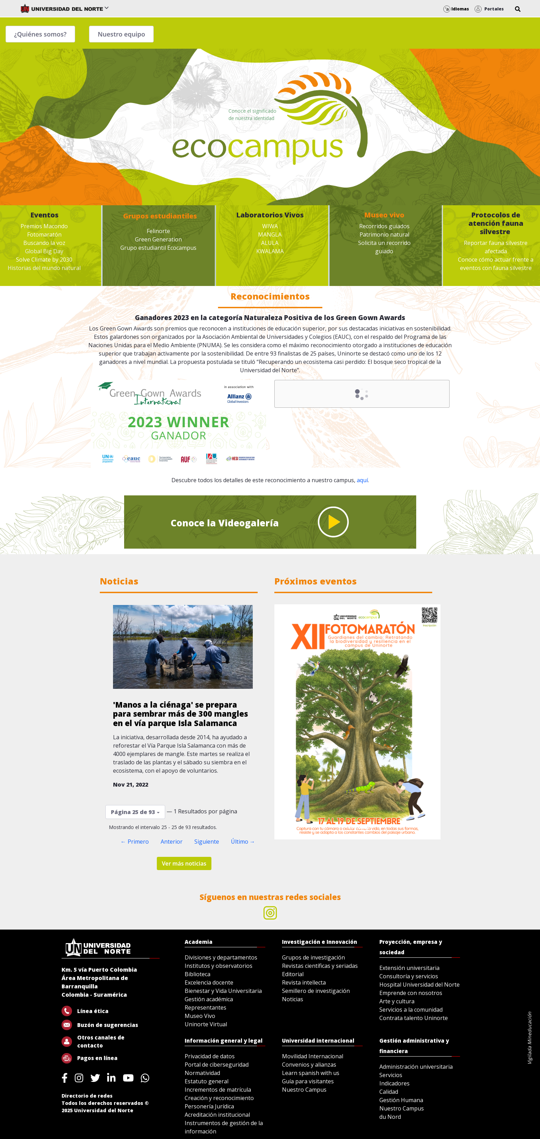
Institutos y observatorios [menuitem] (218, 966)
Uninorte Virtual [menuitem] (206, 1024)
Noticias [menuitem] (292, 999)
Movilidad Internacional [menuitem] (312, 1056)
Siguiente (206, 841)
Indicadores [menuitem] (394, 1083)
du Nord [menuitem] (390, 1117)
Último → (243, 841)
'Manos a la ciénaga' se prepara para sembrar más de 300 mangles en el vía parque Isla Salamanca (180, 713)
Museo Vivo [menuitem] (200, 1016)
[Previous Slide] (286, 721)
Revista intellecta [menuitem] (304, 982)
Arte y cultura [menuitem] (396, 1001)
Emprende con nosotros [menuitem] (410, 993)
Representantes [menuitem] (205, 1007)
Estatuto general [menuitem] (206, 1081)
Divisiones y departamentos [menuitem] (221, 957)
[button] (518, 9)
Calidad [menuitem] (388, 1092)
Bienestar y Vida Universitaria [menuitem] (223, 991)
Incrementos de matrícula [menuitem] (218, 1089)
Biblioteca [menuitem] (197, 974)
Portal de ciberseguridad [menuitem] (217, 1064)
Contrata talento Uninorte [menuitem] (413, 1018)
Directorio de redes (87, 1095)
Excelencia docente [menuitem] (209, 982)
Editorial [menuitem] (293, 974)
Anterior (172, 841)
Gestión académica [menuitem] (209, 999)
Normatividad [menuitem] (202, 1073)
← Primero (135, 841)
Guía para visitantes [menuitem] (308, 1081)
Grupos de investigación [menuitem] (313, 957)
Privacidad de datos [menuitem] (210, 1056)
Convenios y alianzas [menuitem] (309, 1064)
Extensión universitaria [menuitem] (409, 968)
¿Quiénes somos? (40, 34)
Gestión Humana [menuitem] (401, 1100)
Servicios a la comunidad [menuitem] (411, 1009)
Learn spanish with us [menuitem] (310, 1073)
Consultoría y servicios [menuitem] (408, 976)
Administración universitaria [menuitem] (416, 1066)
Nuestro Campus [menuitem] (304, 1089)
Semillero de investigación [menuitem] (316, 991)
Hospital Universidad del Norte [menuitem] (419, 984)
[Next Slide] (428, 721)
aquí (362, 480)
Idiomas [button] (456, 9)
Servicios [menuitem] (390, 1075)
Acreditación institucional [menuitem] (217, 1114)
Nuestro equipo (121, 34)
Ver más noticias (184, 863)
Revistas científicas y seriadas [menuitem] (320, 966)
